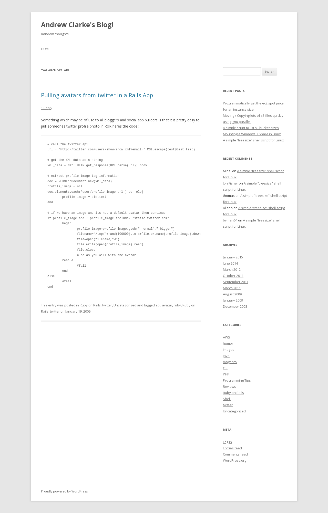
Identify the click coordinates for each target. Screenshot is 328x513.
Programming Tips (237, 380)
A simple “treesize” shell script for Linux (253, 140)
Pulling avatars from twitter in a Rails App (97, 95)
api (158, 305)
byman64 (230, 220)
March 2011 (232, 288)
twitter (107, 305)
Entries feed (232, 448)
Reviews (229, 386)
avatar (167, 305)
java (226, 355)
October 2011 (233, 275)
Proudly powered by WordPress (64, 491)
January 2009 (233, 300)
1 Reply (46, 107)
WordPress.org (234, 460)
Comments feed (235, 454)
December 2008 (235, 306)
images (228, 349)
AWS (226, 337)
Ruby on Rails (90, 305)
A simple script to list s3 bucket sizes (251, 127)
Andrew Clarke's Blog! (77, 24)
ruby (177, 305)
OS (225, 368)
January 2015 (233, 257)
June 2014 (230, 263)
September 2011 (235, 281)
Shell (227, 398)
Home (45, 49)
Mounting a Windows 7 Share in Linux (252, 134)
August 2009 (232, 294)
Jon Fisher (230, 183)
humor (228, 343)
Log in (227, 442)
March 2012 (232, 269)
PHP (226, 374)
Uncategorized (125, 305)
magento (230, 362)
